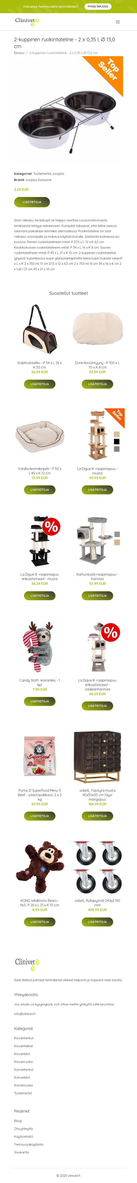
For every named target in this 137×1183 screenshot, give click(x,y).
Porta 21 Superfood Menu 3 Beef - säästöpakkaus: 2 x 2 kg (40, 794)
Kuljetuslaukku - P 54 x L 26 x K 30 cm (40, 365)
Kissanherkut (23, 1038)
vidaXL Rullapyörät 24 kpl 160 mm (97, 902)
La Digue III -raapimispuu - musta (97, 471)
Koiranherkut (23, 1070)
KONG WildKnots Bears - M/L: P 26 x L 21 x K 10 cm (39, 902)
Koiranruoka (23, 1085)
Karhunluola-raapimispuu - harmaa (97, 576)
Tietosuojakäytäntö (28, 1144)
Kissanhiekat (23, 1046)
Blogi (18, 1121)
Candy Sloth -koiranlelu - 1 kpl (39, 682)
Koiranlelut (22, 1077)
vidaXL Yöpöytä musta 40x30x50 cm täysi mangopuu (97, 794)
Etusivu (19, 53)
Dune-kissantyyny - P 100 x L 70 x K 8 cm (97, 365)
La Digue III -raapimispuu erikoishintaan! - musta (40, 576)
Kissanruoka (23, 1062)
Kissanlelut (22, 1054)
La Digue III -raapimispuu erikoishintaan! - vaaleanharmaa (97, 684)
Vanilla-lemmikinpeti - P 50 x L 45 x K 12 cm (40, 471)
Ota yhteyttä (23, 1129)
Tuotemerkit (42, 174)
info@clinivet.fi (24, 1014)
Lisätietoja (32, 202)
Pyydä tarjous (98, 6)
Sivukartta (21, 1152)
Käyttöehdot (23, 1137)
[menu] (118, 22)
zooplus (58, 174)
